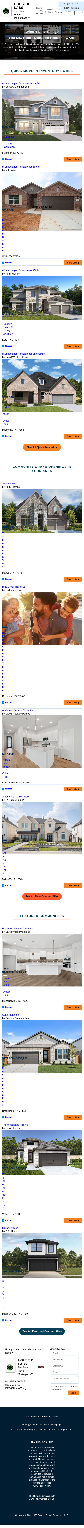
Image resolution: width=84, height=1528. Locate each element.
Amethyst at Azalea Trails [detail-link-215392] (16, 796)
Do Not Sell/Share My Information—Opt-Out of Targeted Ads (42, 1429)
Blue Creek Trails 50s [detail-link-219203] (13, 586)
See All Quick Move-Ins (42, 447)
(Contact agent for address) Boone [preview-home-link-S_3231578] (20, 166)
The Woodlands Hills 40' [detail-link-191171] (15, 1125)
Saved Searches (59, 10)
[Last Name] (65, 1366)
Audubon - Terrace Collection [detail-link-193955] (18, 710)
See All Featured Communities (42, 1331)
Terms (55, 1416)
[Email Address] (65, 1353)
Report (8, 159)
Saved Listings (48, 10)
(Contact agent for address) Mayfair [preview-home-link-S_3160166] (21, 83)
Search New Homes (39, 11)
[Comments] (65, 1380)
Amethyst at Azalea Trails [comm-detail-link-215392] (4, 860)
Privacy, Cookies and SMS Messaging (41, 1424)
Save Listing (73, 159)
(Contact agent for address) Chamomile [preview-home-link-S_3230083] (23, 353)
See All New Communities (42, 896)
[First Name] (65, 1359)
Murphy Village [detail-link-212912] (10, 1228)
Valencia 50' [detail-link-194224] (8, 483)
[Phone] (65, 1372)
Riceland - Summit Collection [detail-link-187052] (17, 928)
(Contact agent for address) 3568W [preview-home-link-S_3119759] (21, 270)
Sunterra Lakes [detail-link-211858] (10, 1015)
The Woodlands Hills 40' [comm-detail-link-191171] (3, 1191)
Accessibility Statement (38, 1416)
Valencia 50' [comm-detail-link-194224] (3, 550)
